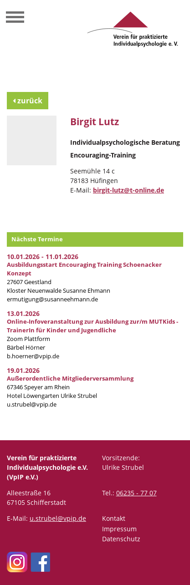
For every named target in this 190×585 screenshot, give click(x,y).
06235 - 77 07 (136, 492)
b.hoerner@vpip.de (33, 356)
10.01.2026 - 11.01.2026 (42, 256)
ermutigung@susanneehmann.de (52, 299)
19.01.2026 (23, 370)
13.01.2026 (23, 313)
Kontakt (113, 518)
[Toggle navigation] (15, 18)
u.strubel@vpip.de (31, 404)
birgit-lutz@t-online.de (128, 190)
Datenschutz (121, 538)
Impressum (119, 528)
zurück (27, 101)
